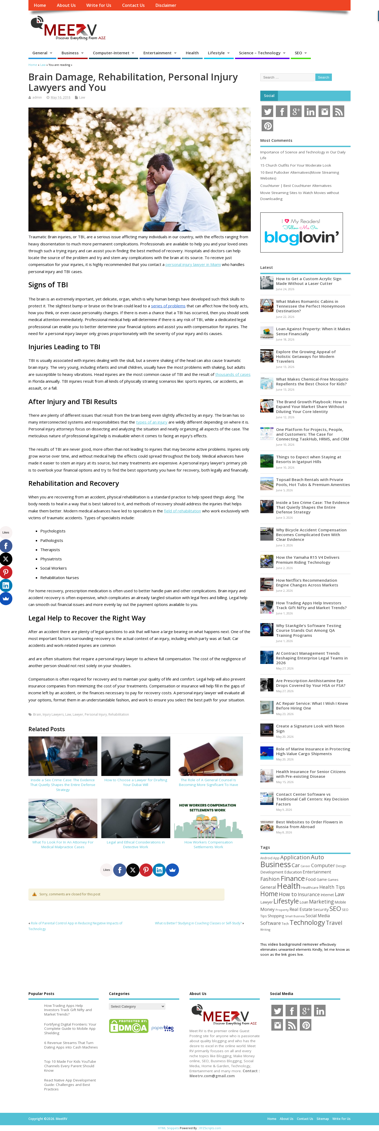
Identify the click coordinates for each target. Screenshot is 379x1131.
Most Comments (276, 140)
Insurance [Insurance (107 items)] (309, 894)
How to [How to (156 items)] (288, 894)
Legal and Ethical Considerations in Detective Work (136, 845)
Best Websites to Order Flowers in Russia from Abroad (309, 824)
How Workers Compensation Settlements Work (208, 845)
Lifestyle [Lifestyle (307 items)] (286, 900)
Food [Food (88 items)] (311, 879)
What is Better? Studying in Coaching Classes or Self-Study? (198, 923)
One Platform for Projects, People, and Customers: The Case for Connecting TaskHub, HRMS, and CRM (312, 434)
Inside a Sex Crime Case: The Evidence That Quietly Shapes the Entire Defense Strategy (62, 785)
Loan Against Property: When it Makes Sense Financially (313, 331)
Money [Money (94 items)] (267, 909)
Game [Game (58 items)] (322, 879)
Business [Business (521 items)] (275, 864)
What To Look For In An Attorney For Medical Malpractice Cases (62, 845)
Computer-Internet (111, 52)
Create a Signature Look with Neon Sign (310, 728)
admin (37, 97)
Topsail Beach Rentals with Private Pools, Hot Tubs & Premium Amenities (313, 482)
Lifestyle (216, 52)
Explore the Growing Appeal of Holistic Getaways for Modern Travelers (306, 356)
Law (82, 97)
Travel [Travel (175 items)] (334, 922)
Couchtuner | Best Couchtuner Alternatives (296, 185)
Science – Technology (260, 52)
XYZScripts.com (210, 1128)
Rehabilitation (118, 714)
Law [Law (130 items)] (339, 894)
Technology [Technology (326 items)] (307, 922)
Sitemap (323, 1119)
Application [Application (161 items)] (295, 857)
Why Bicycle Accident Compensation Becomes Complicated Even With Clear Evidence (311, 534)
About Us (66, 5)
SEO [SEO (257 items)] (335, 908)
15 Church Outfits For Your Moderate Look (295, 165)
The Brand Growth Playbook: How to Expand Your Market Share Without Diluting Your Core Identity (311, 406)
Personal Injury (96, 714)
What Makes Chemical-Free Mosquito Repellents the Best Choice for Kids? (312, 381)
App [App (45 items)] (276, 858)
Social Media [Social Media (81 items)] (318, 916)
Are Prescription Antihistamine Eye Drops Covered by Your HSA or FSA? (310, 683)
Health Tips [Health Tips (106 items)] (332, 887)
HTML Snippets (168, 1128)
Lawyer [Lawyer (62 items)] (266, 902)
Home (40, 5)
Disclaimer (165, 5)
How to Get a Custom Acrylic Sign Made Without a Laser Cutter (308, 281)
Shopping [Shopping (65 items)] (276, 915)
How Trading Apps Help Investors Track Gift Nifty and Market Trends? (311, 605)
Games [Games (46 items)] (333, 879)
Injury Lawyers (53, 714)
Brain (37, 714)
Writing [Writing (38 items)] (265, 929)
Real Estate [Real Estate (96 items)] (301, 909)
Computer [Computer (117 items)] (323, 865)
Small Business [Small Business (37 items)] (295, 916)
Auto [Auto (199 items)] (317, 857)
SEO (298, 52)
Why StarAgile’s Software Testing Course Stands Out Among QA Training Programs (308, 630)
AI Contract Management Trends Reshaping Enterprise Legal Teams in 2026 (312, 658)
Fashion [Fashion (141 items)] (270, 878)
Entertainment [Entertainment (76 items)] (317, 872)
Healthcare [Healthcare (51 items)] (309, 887)
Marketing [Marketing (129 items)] (321, 901)
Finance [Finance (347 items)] (293, 878)
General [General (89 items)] (268, 887)
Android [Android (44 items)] (266, 858)
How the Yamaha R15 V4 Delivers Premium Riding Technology (308, 560)
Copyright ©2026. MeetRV (47, 1119)
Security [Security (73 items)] (321, 909)
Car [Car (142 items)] (296, 865)
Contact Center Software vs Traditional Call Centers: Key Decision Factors (312, 799)
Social (269, 95)
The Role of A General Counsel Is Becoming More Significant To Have (208, 782)
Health (192, 52)
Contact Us (133, 5)
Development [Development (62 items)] (271, 872)
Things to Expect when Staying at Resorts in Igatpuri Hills (308, 459)
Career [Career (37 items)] (305, 866)
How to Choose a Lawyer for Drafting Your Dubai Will (135, 782)
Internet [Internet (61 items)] (327, 894)
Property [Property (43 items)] (282, 910)
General (39, 52)
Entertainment (157, 52)
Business (70, 52)
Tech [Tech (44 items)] (285, 923)
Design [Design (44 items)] (341, 866)
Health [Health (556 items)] (289, 886)
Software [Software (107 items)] (270, 923)
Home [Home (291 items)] (269, 893)
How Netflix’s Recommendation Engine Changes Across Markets (307, 582)
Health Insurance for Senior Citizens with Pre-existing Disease (311, 774)
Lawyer (78, 714)
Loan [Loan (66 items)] (304, 902)
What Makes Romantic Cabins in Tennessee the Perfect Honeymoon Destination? (310, 306)
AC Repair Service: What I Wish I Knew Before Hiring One (312, 706)
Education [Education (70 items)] (293, 872)
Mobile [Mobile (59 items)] (340, 902)
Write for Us (98, 5)
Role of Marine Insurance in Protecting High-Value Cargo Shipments (313, 751)
